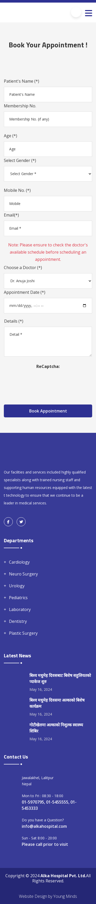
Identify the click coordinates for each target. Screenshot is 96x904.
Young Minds (65, 896)
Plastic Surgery (23, 633)
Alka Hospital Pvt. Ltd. (63, 876)
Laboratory (20, 609)
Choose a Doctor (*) (23, 267)
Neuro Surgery (23, 574)
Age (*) (10, 136)
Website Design (33, 896)
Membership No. (20, 106)
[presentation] (48, 380)
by (50, 896)
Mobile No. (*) (17, 190)
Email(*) (11, 215)
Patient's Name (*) (21, 81)
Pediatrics (18, 597)
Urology (17, 586)
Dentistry (18, 621)
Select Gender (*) (20, 160)
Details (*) (13, 321)
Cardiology (19, 562)
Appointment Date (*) (24, 292)
